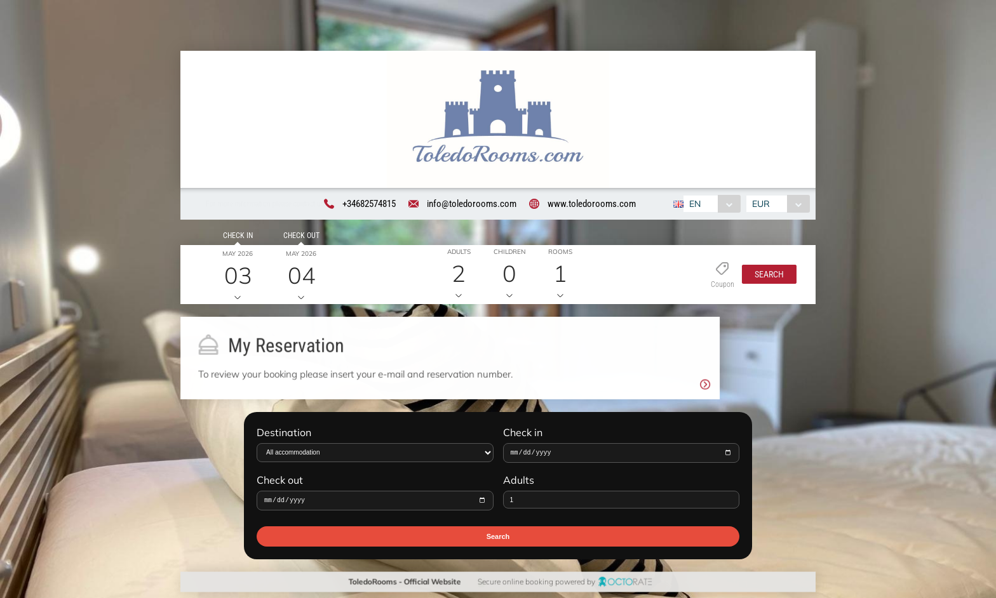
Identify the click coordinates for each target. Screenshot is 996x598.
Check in (235, 237)
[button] (766, 276)
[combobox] (710, 204)
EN (693, 204)
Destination (284, 435)
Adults (518, 484)
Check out (299, 237)
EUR (763, 204)
